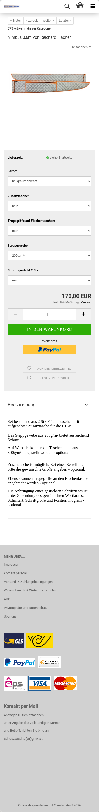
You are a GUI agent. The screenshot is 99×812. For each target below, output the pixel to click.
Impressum (12, 564)
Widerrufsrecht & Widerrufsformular (30, 590)
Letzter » (65, 20)
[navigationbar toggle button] (92, 6)
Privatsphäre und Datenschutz (25, 608)
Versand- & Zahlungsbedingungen (28, 582)
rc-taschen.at (81, 47)
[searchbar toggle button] (67, 6)
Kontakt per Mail (15, 573)
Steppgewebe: (18, 245)
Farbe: (12, 171)
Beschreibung (22, 404)
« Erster (15, 20)
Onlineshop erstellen (33, 805)
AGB (7, 599)
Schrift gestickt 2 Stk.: (24, 270)
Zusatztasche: (18, 196)
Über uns (10, 616)
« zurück (32, 20)
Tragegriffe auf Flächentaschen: (31, 221)
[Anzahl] (49, 314)
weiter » (48, 20)
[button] (15, 314)
